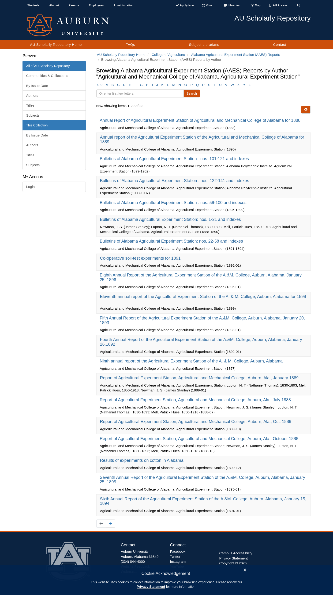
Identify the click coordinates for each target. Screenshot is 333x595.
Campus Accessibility (235, 553)
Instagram (178, 561)
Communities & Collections (47, 76)
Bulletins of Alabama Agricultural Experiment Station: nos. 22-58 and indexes (172, 241)
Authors (32, 95)
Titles (30, 105)
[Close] (244, 569)
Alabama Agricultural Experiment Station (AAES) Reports (235, 55)
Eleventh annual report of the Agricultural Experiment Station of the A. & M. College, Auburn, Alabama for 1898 (203, 296)
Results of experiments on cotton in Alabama (142, 460)
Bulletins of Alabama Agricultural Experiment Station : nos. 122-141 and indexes (175, 180)
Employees (96, 5)
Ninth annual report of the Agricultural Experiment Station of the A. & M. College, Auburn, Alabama (192, 361)
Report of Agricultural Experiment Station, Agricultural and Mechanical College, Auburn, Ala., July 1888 (196, 400)
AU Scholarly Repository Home (56, 45)
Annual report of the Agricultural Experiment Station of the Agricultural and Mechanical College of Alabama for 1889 (202, 139)
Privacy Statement (151, 586)
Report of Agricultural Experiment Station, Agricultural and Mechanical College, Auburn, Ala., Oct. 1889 (196, 421)
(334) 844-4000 (133, 561)
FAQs (130, 45)
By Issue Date (37, 86)
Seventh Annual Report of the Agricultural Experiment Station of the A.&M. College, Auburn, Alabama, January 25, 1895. (202, 479)
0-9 (100, 85)
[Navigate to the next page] (110, 524)
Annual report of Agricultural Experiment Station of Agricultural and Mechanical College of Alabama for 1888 (201, 120)
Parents (74, 5)
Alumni (54, 5)
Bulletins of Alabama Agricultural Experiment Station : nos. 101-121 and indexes (175, 158)
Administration (124, 5)
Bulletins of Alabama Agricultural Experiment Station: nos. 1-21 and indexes (171, 219)
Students (33, 5)
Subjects (33, 115)
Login (30, 187)
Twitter (175, 557)
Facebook (178, 551)
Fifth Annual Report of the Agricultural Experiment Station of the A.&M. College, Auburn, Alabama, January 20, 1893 (202, 320)
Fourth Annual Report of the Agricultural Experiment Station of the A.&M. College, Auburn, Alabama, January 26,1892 (201, 342)
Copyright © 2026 (233, 563)
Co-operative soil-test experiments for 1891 (141, 258)
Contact (279, 45)
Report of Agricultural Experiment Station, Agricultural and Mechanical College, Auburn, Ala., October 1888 (200, 438)
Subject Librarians (204, 45)
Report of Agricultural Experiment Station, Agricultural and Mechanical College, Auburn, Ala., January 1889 (200, 378)
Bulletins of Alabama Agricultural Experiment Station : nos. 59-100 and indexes (174, 202)
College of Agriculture (168, 55)
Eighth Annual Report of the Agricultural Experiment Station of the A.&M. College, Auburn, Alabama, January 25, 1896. (201, 277)
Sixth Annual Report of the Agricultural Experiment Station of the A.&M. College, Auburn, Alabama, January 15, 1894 (203, 501)
